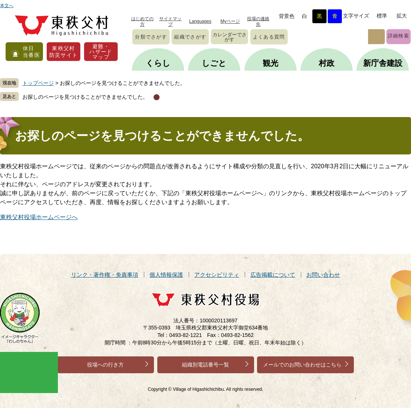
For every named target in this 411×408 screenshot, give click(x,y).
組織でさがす (190, 37)
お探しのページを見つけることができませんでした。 (85, 97)
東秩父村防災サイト (63, 51)
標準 (382, 16)
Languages (200, 21)
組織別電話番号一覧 (205, 365)
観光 (270, 63)
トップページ (38, 83)
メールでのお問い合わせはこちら (302, 365)
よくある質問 (269, 37)
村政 (326, 63)
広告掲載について (272, 275)
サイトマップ (170, 21)
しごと (214, 63)
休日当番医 (31, 51)
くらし (158, 63)
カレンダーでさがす (230, 37)
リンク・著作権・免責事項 (104, 275)
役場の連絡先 (258, 21)
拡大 (401, 16)
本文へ (6, 5)
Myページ (230, 21)
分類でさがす (151, 37)
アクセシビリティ (216, 275)
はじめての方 (142, 21)
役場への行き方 (105, 365)
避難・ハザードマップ (100, 51)
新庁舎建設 (382, 63)
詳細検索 (398, 36)
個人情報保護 (166, 275)
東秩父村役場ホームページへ (39, 217)
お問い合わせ (323, 275)
